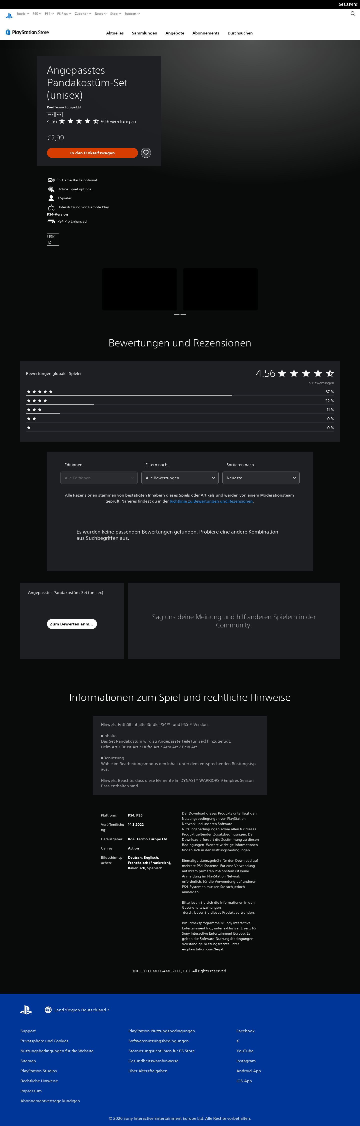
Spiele (21, 14)
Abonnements (206, 28)
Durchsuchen (240, 28)
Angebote (175, 28)
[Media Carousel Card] (139, 285)
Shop (114, 14)
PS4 (47, 14)
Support (130, 14)
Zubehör (81, 14)
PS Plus (62, 14)
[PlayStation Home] (9, 14)
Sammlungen (144, 28)
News (99, 14)
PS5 (35, 14)
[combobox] (99, 473)
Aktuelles (115, 28)
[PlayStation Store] (28, 27)
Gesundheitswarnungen (201, 902)
